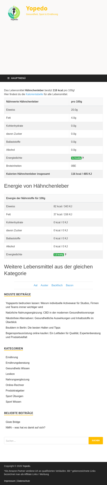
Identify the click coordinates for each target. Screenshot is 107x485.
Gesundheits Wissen (18, 368)
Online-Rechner (15, 385)
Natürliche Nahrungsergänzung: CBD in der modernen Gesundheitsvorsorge (50, 312)
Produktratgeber (15, 390)
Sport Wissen (13, 401)
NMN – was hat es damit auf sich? (25, 427)
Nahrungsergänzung (17, 379)
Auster (44, 285)
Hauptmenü (18, 78)
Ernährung (12, 357)
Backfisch (57, 285)
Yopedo (36, 8)
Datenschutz (23, 481)
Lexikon (10, 374)
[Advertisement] (53, 50)
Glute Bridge (13, 422)
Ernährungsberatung (18, 362)
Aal (35, 285)
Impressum (9, 481)
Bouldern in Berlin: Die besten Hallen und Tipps (33, 327)
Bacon (69, 285)
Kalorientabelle (34, 94)
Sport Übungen (14, 396)
